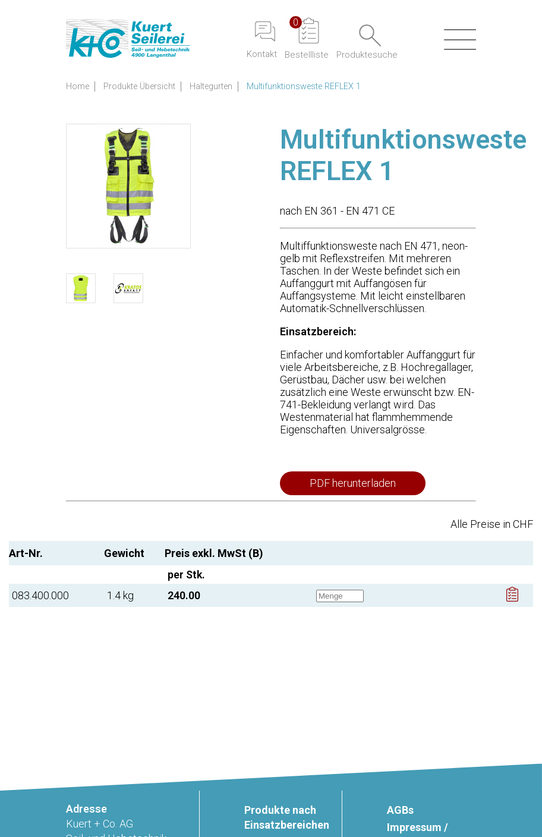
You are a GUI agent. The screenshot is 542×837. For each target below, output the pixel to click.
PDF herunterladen (353, 483)
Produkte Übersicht (139, 86)
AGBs (400, 810)
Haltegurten (211, 86)
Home (77, 86)
